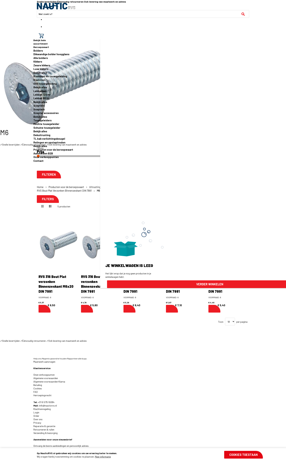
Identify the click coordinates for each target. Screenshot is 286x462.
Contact (38, 160)
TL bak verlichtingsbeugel (49, 138)
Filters (48, 199)
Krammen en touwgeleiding (50, 76)
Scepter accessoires (46, 112)
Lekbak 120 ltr (41, 94)
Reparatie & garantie (44, 426)
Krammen (39, 79)
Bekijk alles (40, 72)
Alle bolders (40, 57)
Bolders (38, 50)
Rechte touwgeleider (46, 123)
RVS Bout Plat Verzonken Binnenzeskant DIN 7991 (64, 190)
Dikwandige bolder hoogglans (51, 54)
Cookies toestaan (243, 455)
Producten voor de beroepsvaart (53, 149)
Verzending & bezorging (45, 432)
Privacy (37, 422)
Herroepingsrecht (42, 395)
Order (36, 415)
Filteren (49, 174)
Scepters (39, 105)
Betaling (37, 385)
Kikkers (37, 61)
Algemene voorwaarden (45, 378)
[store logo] (56, 6)
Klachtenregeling (42, 409)
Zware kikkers (41, 65)
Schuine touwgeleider (46, 127)
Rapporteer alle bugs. (77, 358)
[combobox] (143, 14)
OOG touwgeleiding (45, 83)
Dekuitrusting (41, 135)
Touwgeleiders (42, 120)
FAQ (35, 391)
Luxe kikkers (40, 68)
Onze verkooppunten (46, 157)
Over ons (37, 419)
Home (40, 187)
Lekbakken (40, 91)
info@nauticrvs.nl (48, 405)
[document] (150, 455)
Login (36, 412)
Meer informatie (103, 456)
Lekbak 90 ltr (41, 98)
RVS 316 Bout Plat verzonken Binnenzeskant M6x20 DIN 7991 (56, 284)
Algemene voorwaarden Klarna (49, 381)
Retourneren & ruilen (43, 429)
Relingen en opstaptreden (49, 142)
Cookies (37, 388)
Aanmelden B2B (43, 153)
